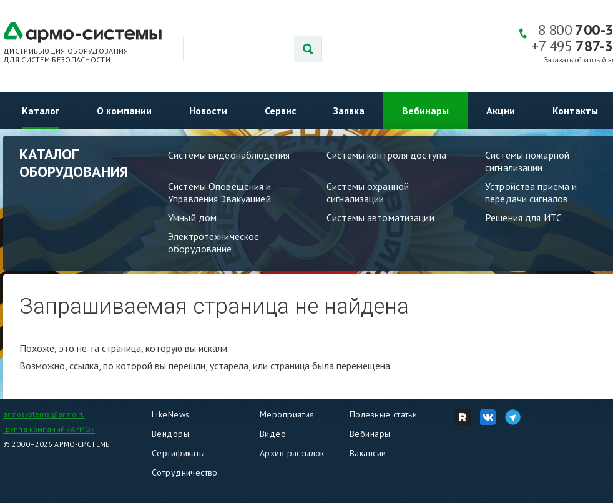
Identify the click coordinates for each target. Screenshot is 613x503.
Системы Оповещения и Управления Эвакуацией (220, 192)
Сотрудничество (185, 472)
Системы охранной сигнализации (367, 192)
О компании (124, 110)
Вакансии (368, 453)
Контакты (575, 110)
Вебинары (425, 110)
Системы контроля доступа (386, 155)
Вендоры (170, 433)
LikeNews (170, 414)
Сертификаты (178, 453)
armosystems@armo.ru (44, 414)
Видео (273, 433)
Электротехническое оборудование (213, 242)
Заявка (349, 110)
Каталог (40, 110)
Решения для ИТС (523, 217)
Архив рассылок (292, 453)
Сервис (280, 110)
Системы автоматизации (380, 217)
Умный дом (192, 217)
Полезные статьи (383, 414)
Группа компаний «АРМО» (49, 429)
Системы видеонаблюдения (229, 155)
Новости (208, 110)
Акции (500, 110)
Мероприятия (287, 414)
